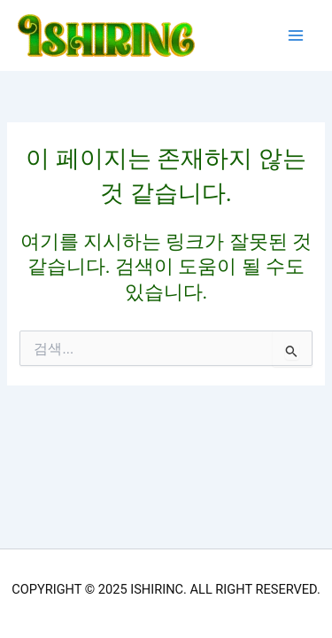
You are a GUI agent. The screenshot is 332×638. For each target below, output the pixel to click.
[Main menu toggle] (295, 35)
